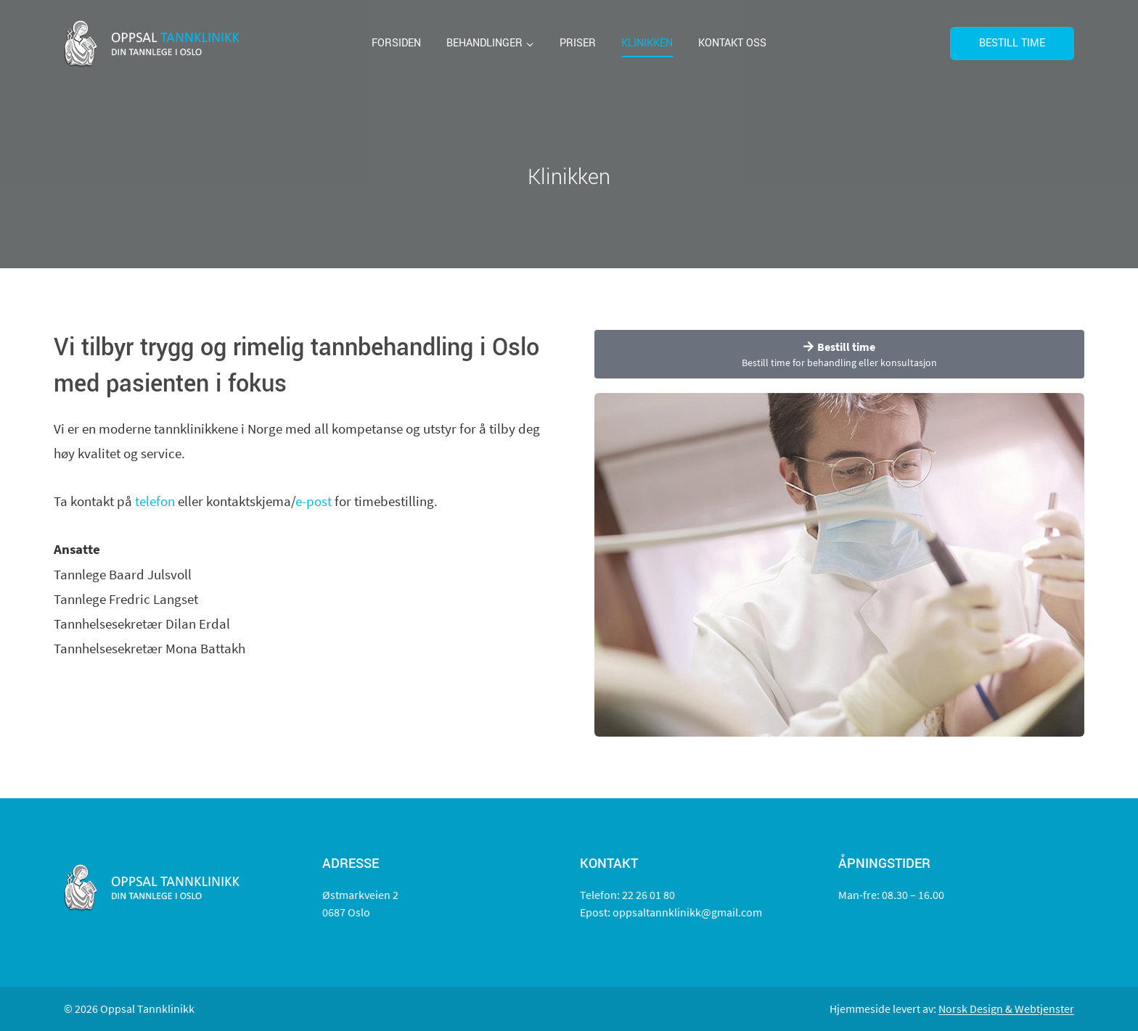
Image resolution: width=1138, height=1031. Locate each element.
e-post (313, 501)
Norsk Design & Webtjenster (1006, 1008)
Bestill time (1012, 43)
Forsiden (396, 43)
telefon (155, 501)
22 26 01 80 (648, 894)
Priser (578, 43)
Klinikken (647, 43)
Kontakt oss (732, 43)
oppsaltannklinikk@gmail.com (687, 912)
